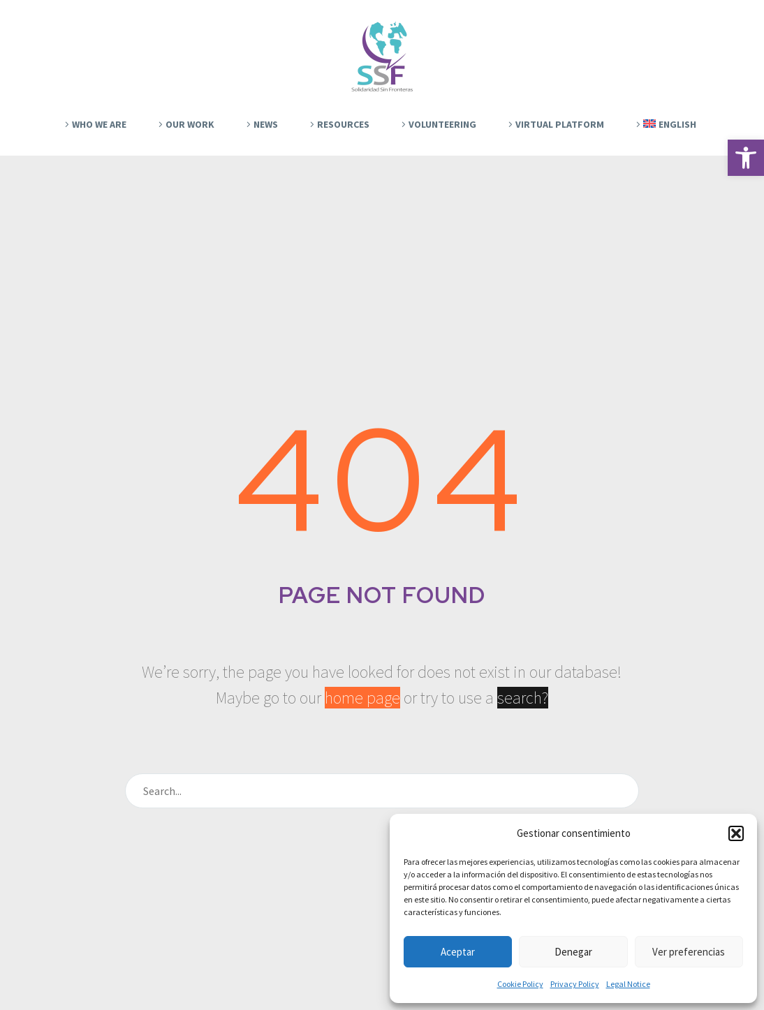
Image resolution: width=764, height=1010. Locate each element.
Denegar (573, 951)
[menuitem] (664, 124)
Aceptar (458, 951)
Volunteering (442, 124)
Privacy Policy (574, 984)
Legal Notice (628, 984)
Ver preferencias (688, 951)
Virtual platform (559, 124)
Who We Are (99, 124)
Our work (190, 124)
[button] (746, 158)
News (266, 124)
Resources (343, 124)
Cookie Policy (520, 984)
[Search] (382, 790)
